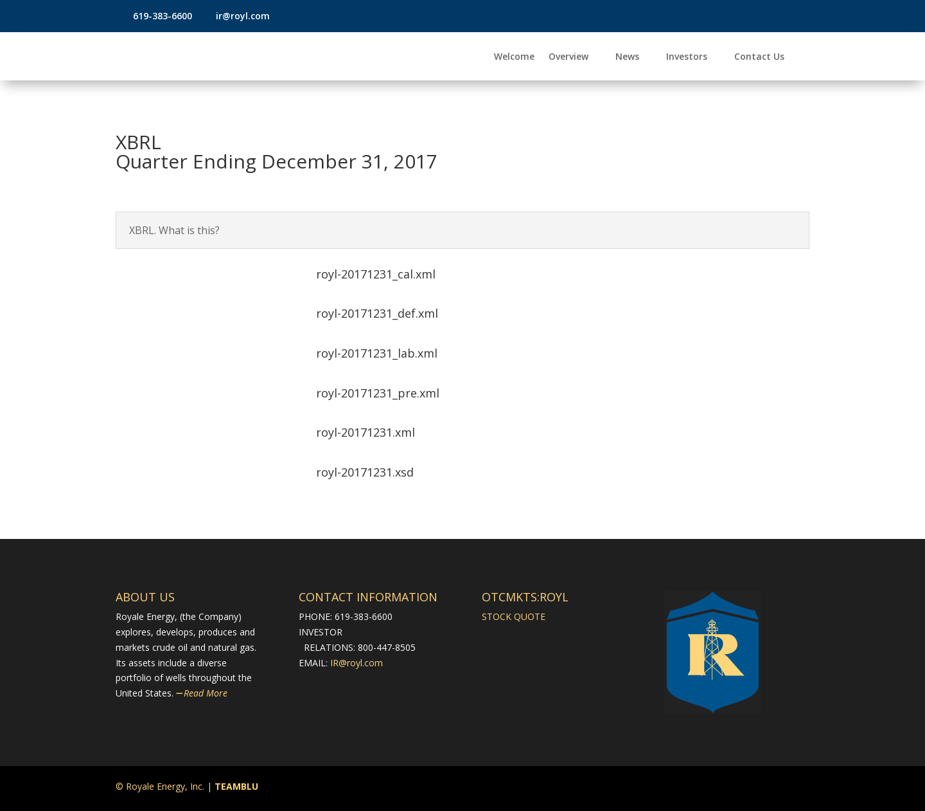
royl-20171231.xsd (365, 472)
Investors (686, 57)
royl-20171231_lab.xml (376, 353)
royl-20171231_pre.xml (377, 393)
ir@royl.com (241, 16)
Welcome (514, 57)
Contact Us (759, 57)
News (627, 57)
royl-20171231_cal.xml (376, 274)
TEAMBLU (236, 786)
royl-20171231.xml (365, 432)
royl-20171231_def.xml (377, 313)
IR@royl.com (356, 663)
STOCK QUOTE (513, 616)
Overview (568, 57)
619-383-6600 (162, 16)
